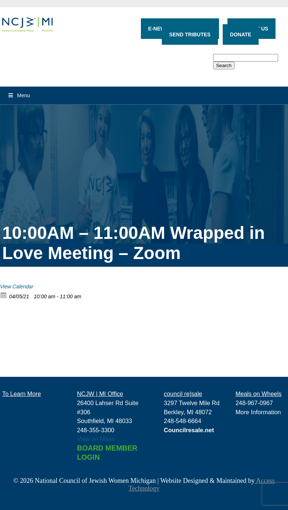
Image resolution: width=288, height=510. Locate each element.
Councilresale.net (189, 430)
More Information (258, 412)
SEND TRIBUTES (190, 34)
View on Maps (96, 439)
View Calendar (16, 286)
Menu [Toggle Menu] (18, 95)
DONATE (240, 34)
